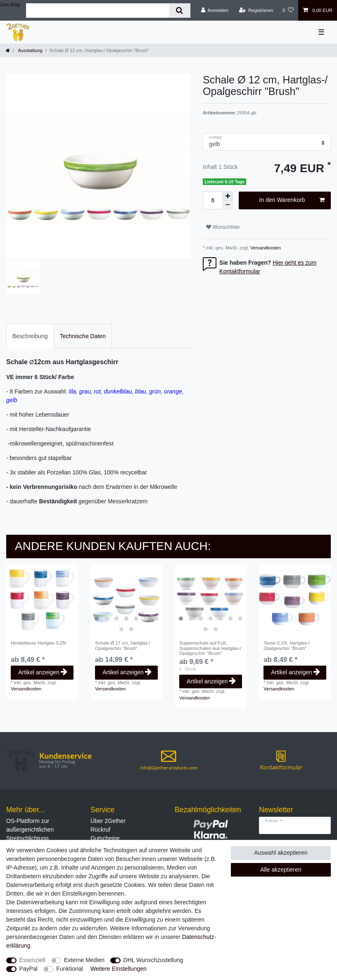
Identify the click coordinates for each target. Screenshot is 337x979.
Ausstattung (30, 50)
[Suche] (179, 10)
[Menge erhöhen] (228, 196)
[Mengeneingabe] (213, 200)
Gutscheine (105, 838)
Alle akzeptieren (280, 869)
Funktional (69, 968)
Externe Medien (84, 960)
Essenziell (32, 960)
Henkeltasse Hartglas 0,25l (38, 642)
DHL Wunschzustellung (153, 960)
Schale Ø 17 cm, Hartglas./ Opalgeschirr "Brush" (122, 645)
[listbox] (126, 600)
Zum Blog (10, 4)
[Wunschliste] (288, 10)
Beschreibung (30, 336)
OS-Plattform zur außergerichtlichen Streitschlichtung (30, 830)
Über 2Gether (108, 821)
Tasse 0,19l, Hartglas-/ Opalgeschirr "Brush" (286, 645)
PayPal (28, 968)
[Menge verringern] (228, 205)
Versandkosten (265, 247)
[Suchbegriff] (97, 10)
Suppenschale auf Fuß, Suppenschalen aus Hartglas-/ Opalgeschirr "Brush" (210, 648)
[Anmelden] (215, 10)
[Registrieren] (256, 10)
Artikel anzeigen (42, 672)
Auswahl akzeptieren (280, 852)
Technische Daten (83, 336)
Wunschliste (223, 227)
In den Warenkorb (292, 200)
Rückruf (100, 829)
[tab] (30, 336)
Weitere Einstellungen (118, 968)
